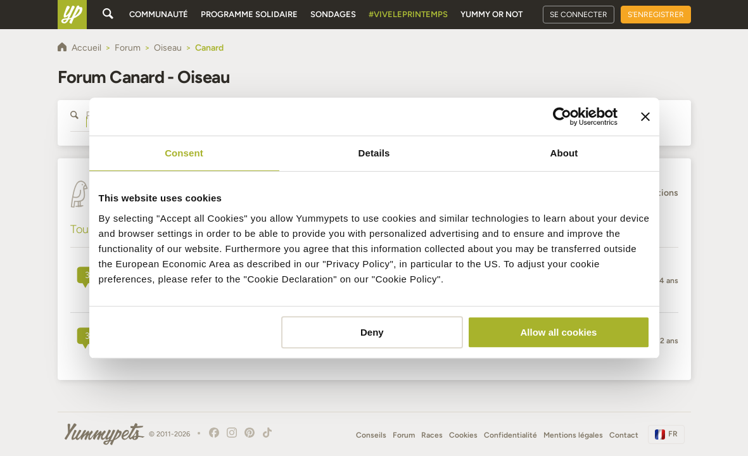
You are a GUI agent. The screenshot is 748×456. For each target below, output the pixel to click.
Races (432, 435)
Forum (404, 435)
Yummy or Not (491, 14)
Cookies (463, 435)
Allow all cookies (559, 332)
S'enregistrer (656, 14)
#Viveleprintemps (408, 14)
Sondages (333, 14)
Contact (623, 435)
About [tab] (564, 153)
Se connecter (578, 14)
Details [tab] (374, 153)
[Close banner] (645, 116)
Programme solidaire (249, 14)
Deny (372, 332)
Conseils (371, 435)
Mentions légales (573, 435)
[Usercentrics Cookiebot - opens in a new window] (562, 116)
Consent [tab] (184, 153)
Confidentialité (510, 435)
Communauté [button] (158, 14)
